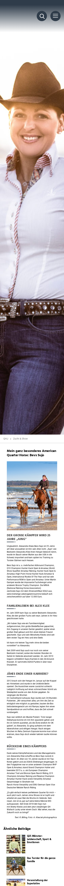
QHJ (5, 438)
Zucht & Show (20, 438)
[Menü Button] (55, 16)
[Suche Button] (42, 16)
